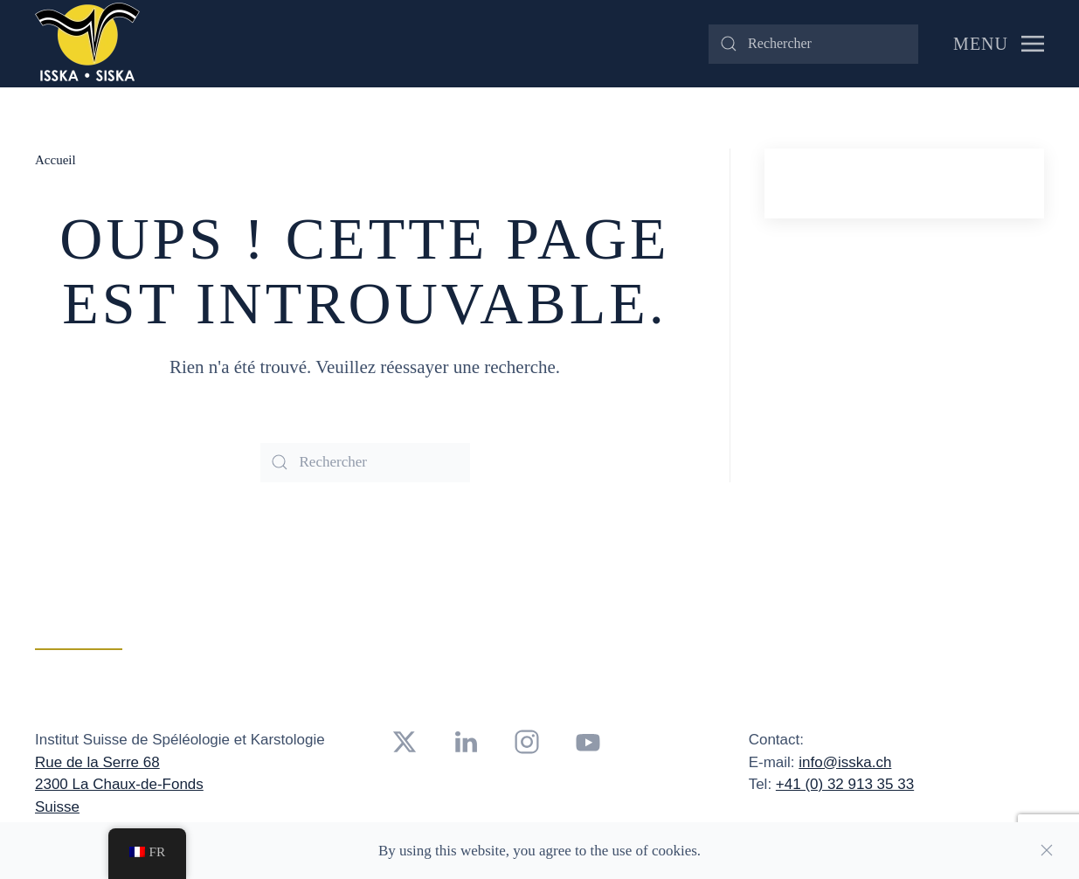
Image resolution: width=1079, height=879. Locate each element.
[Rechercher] (813, 44)
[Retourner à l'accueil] (87, 43)
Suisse (57, 807)
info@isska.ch (845, 762)
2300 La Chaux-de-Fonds (119, 784)
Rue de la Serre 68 (97, 762)
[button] (998, 43)
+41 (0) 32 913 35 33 (845, 784)
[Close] (1047, 850)
